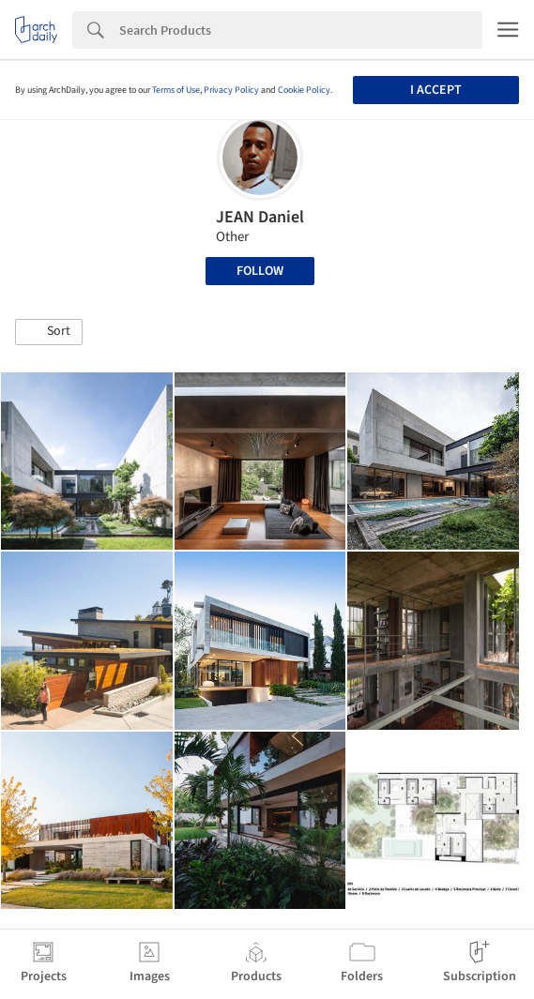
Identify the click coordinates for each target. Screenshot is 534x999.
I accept (436, 90)
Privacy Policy (231, 90)
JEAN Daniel (260, 217)
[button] (49, 332)
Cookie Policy (304, 90)
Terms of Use (176, 90)
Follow (259, 271)
